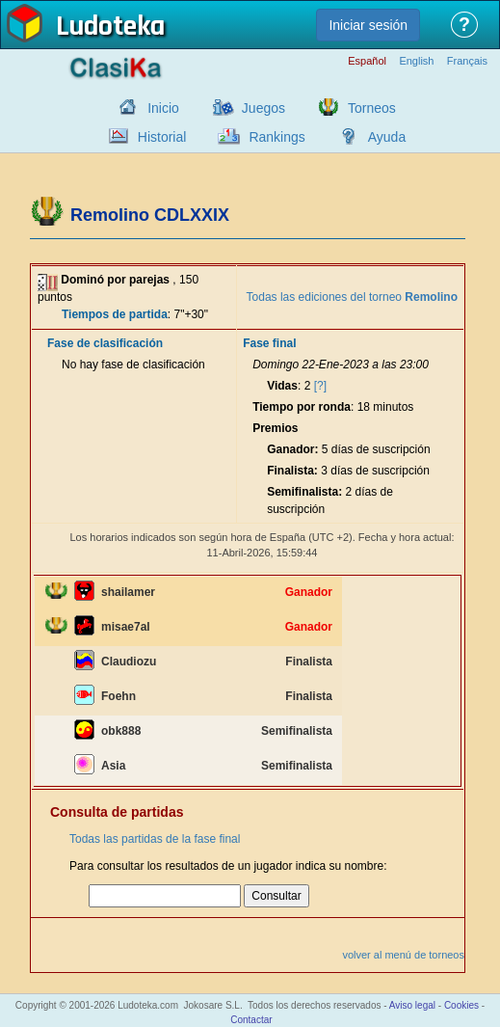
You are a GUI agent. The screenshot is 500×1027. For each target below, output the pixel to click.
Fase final (269, 343)
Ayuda (387, 137)
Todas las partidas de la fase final (154, 839)
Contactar (251, 1019)
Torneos (372, 108)
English (416, 61)
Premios (275, 428)
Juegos (263, 108)
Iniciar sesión (368, 25)
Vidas (282, 385)
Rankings (276, 137)
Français (467, 61)
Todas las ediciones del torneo (352, 297)
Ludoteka (110, 28)
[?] (320, 385)
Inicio (163, 108)
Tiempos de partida (115, 314)
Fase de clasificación (105, 343)
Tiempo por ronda (301, 407)
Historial (162, 137)
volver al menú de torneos (403, 954)
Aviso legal (412, 1005)
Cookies (461, 1005)
